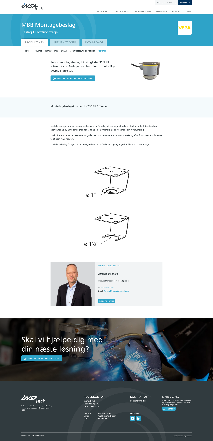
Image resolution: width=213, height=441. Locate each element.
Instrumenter (51, 51)
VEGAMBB (102, 51)
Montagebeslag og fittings (82, 51)
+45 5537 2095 (104, 413)
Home (27, 51)
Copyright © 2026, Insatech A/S (32, 435)
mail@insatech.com (107, 416)
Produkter (37, 51)
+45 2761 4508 (107, 287)
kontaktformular (138, 400)
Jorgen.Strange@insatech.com (116, 291)
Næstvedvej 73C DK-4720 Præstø (91, 405)
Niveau (64, 51)
